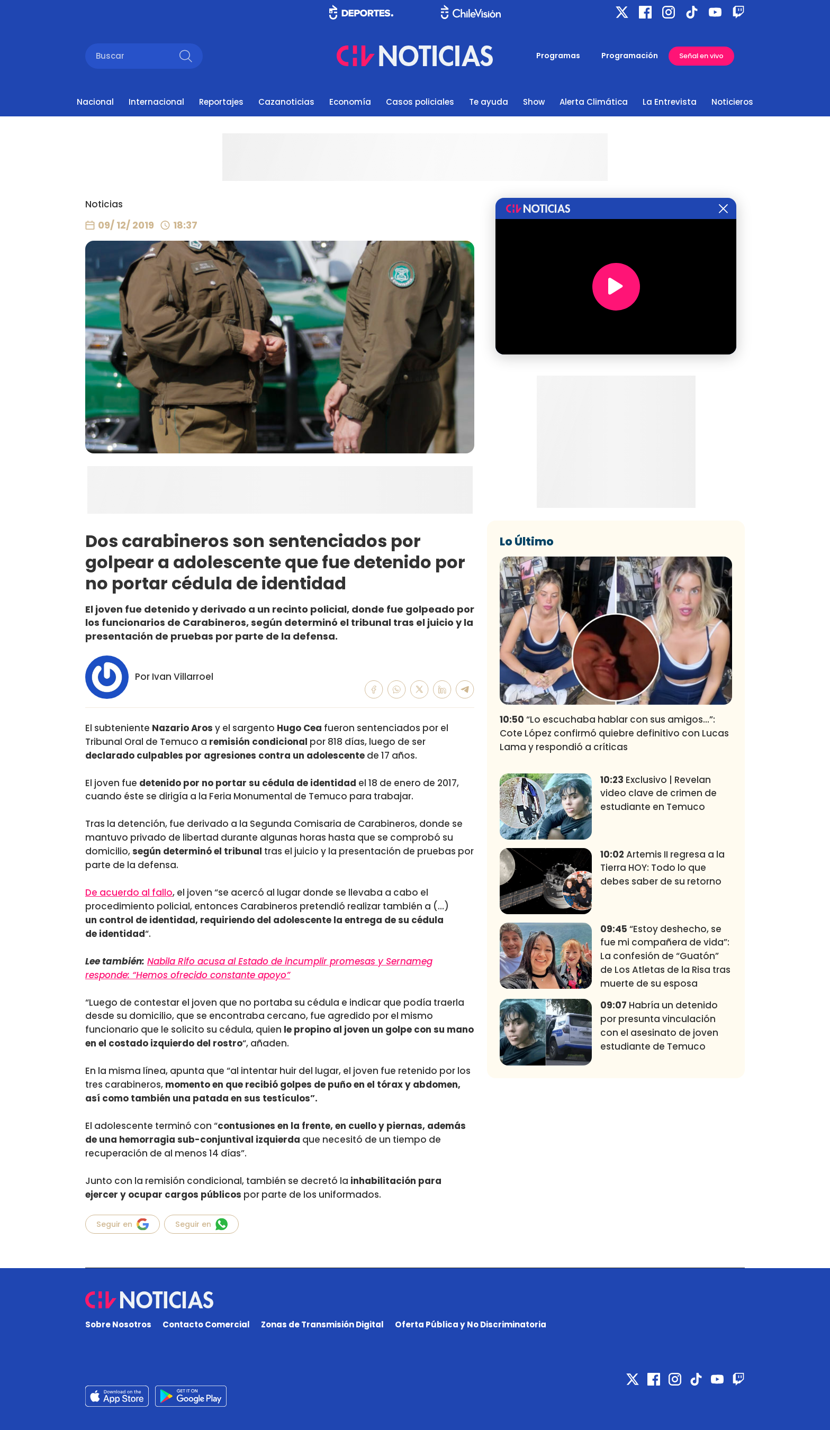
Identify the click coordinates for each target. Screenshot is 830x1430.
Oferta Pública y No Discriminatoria (470, 1324)
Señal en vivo (701, 56)
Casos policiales (420, 101)
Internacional (156, 101)
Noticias (104, 204)
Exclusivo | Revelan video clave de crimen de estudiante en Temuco (658, 793)
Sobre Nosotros (118, 1324)
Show (534, 101)
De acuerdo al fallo (129, 892)
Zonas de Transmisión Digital (322, 1324)
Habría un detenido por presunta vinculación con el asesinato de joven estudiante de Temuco (659, 1025)
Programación (629, 55)
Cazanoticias (286, 101)
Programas (558, 55)
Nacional (95, 101)
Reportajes (221, 101)
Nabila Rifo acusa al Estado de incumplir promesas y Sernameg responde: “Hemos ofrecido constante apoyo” (258, 968)
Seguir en (122, 1224)
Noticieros (732, 101)
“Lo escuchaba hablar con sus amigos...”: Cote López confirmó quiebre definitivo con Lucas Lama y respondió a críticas (614, 733)
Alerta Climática (594, 101)
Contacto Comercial (206, 1324)
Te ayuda (488, 101)
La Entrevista (670, 101)
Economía (350, 101)
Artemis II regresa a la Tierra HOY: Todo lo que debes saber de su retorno (662, 868)
